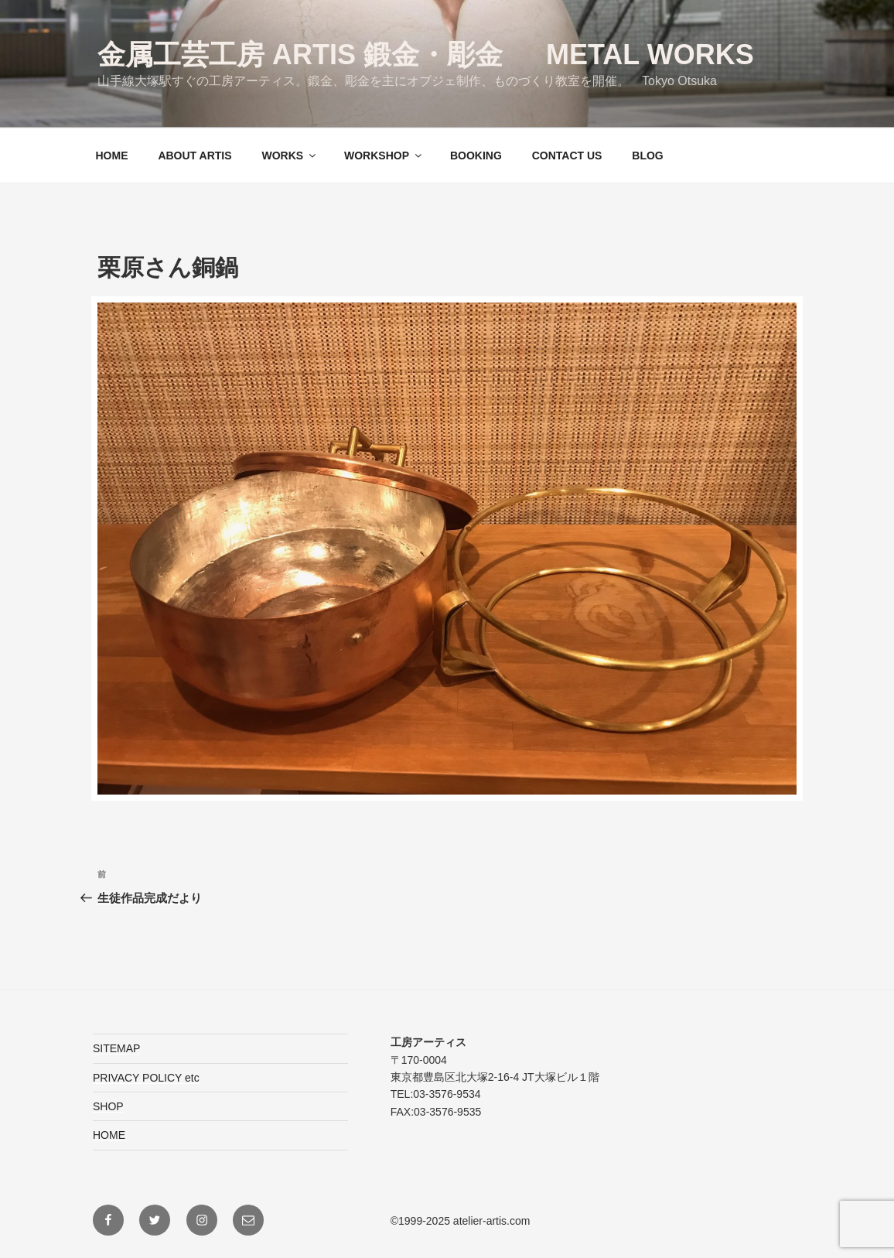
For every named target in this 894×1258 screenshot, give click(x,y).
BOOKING (476, 155)
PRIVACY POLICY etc (146, 1078)
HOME (112, 155)
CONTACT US (567, 155)
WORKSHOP (384, 155)
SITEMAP (116, 1048)
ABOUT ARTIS (194, 155)
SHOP (108, 1106)
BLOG (647, 155)
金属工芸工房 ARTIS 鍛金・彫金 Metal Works (425, 54)
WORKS (289, 155)
